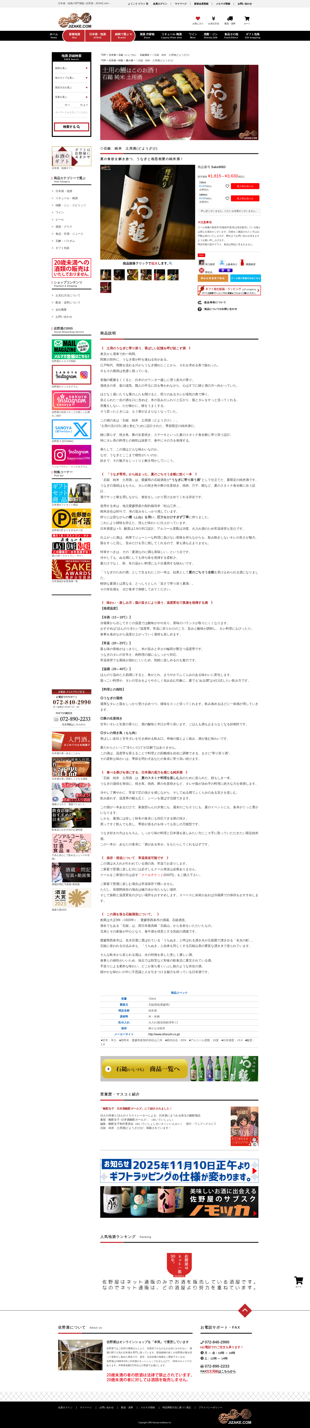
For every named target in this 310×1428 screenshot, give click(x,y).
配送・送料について (68, 302)
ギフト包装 (62, 248)
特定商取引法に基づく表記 (177, 1407)
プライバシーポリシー (210, 1407)
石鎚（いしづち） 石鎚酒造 (133, 55)
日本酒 (112, 55)
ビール (60, 219)
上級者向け (227, 264)
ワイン (60, 212)
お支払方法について (68, 295)
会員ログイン (160, 3)
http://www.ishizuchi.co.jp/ (164, 1034)
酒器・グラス (64, 226)
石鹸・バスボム (65, 240)
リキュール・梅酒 (67, 198)
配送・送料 (127, 1407)
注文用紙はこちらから (74, 724)
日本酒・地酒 (64, 191)
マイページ (181, 3)
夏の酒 (129, 60)
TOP (103, 55)
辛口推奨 (206, 264)
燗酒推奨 (247, 264)
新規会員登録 (201, 3)
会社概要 (61, 309)
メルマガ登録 (223, 3)
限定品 (205, 272)
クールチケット (152, 875)
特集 (120, 60)
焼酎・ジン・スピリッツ (71, 205)
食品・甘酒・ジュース (69, 233)
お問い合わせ (245, 3)
